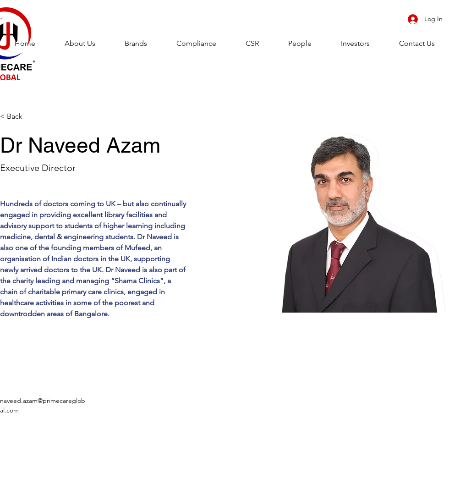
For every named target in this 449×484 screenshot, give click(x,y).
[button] (136, 43)
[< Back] (18, 116)
